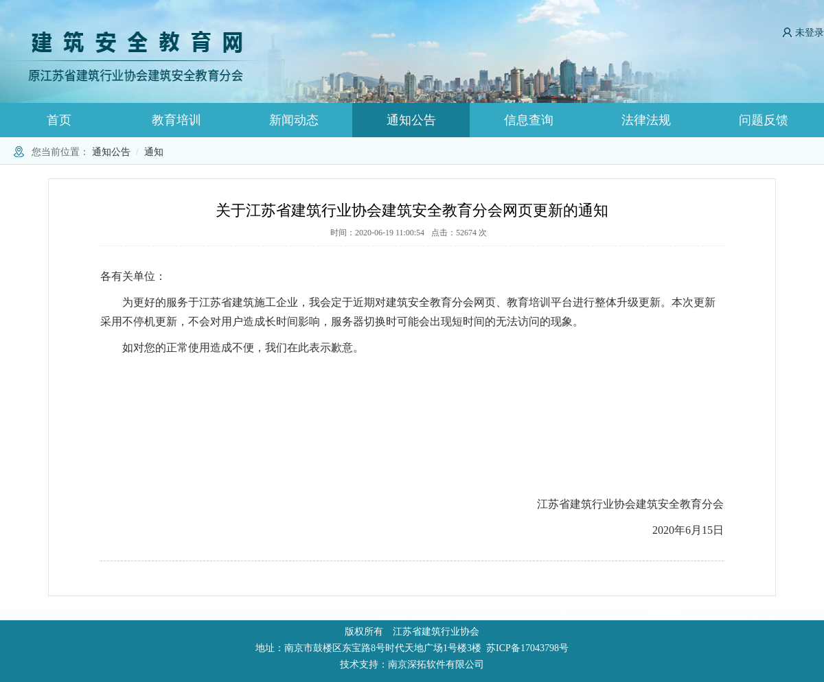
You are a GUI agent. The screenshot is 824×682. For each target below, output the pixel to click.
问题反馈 (763, 120)
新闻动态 (294, 120)
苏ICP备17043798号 (527, 648)
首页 (59, 120)
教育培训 (176, 120)
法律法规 (646, 120)
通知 (153, 152)
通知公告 (411, 120)
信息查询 (528, 120)
